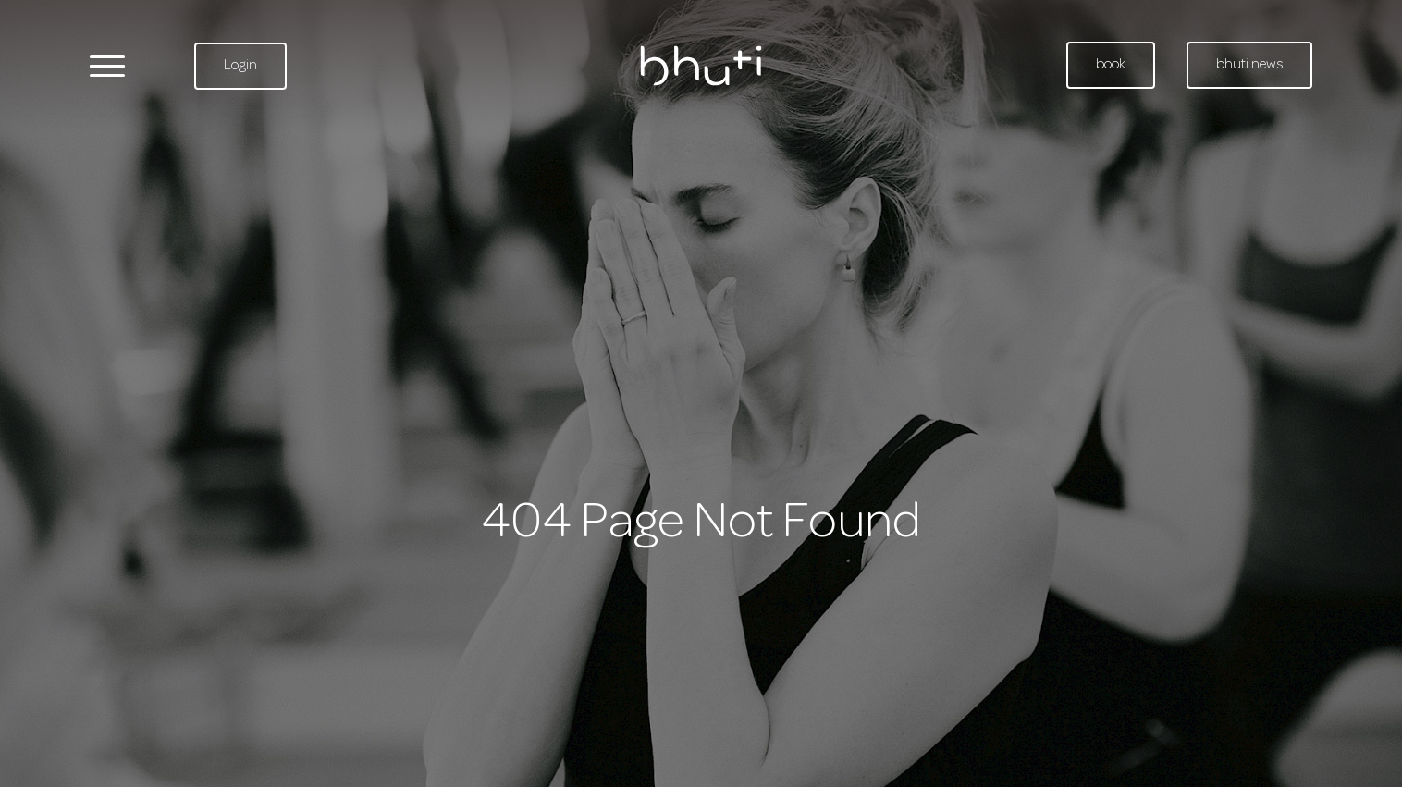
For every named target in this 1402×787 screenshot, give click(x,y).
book (1110, 64)
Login (240, 65)
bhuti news (1249, 64)
